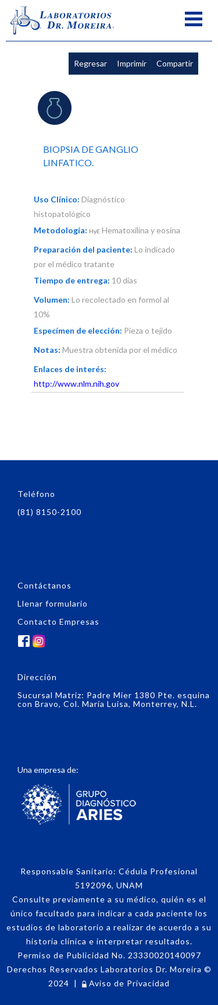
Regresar (90, 63)
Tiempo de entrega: (72, 280)
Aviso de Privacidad (126, 983)
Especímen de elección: (78, 330)
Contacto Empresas (58, 621)
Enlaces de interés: (70, 369)
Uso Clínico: (57, 199)
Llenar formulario (52, 603)
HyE (94, 230)
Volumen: (52, 299)
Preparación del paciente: (83, 249)
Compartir (174, 63)
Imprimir (131, 63)
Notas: (47, 350)
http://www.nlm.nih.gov (76, 383)
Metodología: (60, 230)
